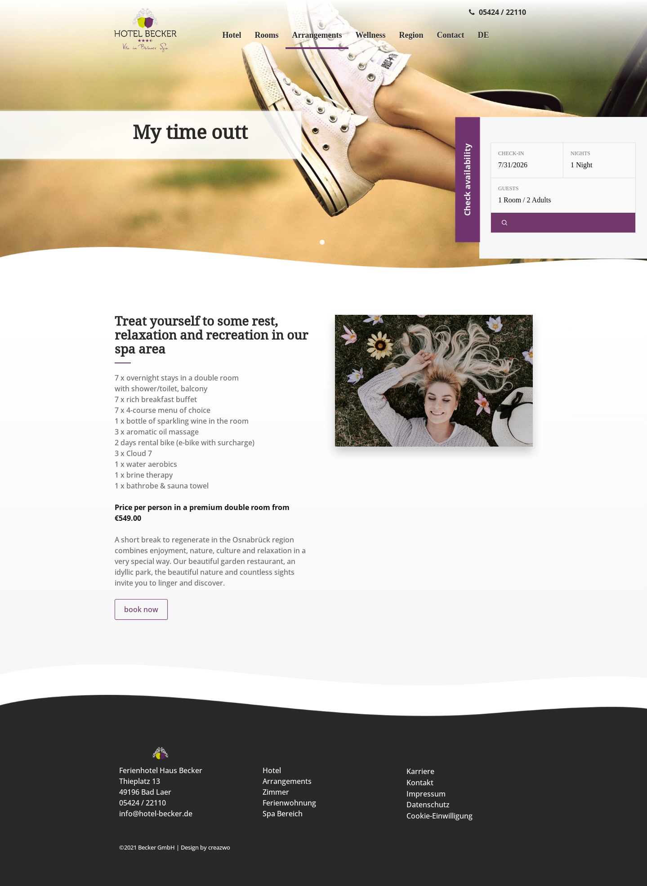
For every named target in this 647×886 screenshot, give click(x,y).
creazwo (219, 847)
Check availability (467, 179)
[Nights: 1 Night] (599, 160)
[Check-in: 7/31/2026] (527, 160)
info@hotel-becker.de (155, 814)
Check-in (511, 153)
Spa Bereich (283, 814)
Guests (508, 188)
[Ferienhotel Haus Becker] (156, 40)
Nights (580, 153)
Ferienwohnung (289, 803)
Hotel (272, 770)
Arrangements (287, 781)
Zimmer (276, 792)
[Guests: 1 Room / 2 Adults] (563, 195)
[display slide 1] (322, 242)
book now (141, 609)
